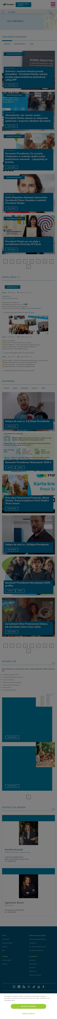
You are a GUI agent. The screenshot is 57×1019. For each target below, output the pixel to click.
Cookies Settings (28, 1013)
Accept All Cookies (28, 1006)
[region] (28, 1006)
